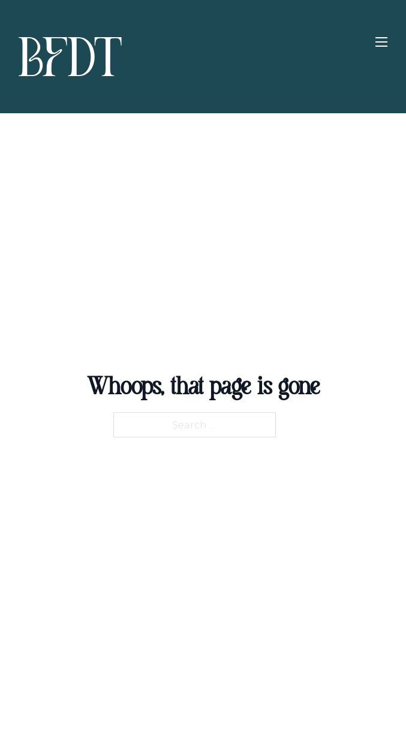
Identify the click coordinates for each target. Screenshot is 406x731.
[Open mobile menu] (381, 42)
